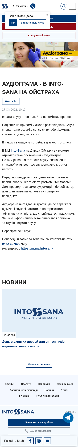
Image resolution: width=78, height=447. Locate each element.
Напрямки (44, 384)
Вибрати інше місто (32, 22)
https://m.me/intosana (37, 248)
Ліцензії (69, 411)
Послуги (26, 384)
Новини (49, 390)
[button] (21, 6)
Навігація (11, 101)
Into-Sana (18, 150)
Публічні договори (47, 396)
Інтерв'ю (24, 396)
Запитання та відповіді (24, 390)
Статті (64, 390)
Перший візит (65, 384)
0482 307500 (11, 244)
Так (13, 22)
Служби (9, 384)
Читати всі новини (39, 364)
